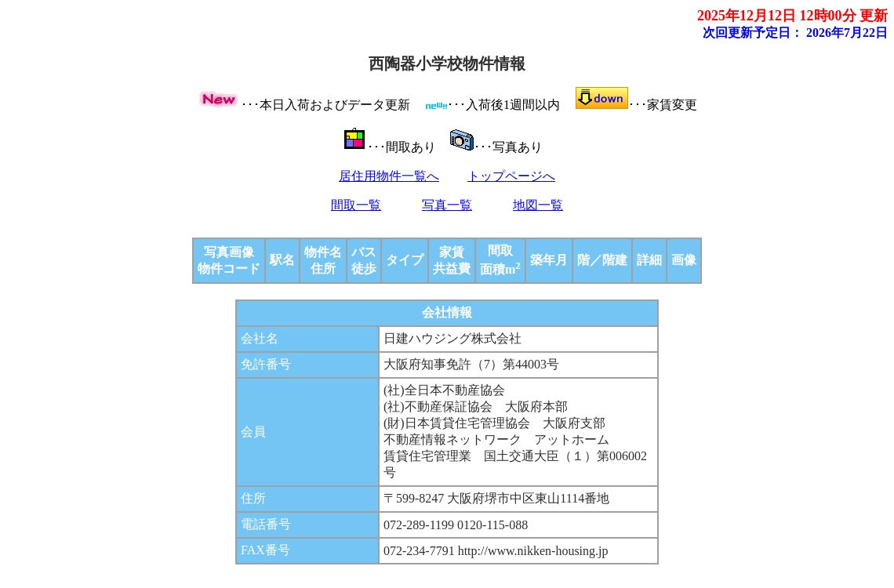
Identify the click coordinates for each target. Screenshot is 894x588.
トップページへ (511, 176)
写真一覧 (447, 205)
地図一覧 (538, 205)
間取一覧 (356, 205)
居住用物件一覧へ (389, 176)
